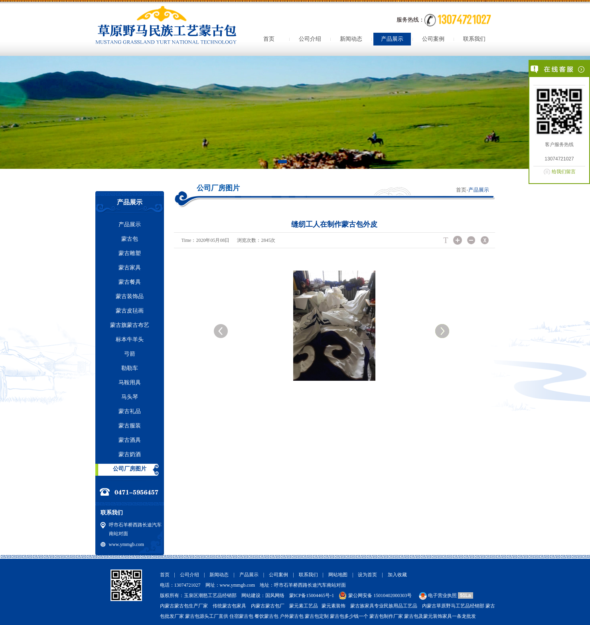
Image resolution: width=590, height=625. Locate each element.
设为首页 (367, 575)
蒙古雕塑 (129, 253)
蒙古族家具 (362, 606)
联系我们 (474, 39)
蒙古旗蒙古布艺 (129, 325)
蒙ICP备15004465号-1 (311, 595)
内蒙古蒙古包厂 (267, 606)
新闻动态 (351, 39)
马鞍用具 (129, 383)
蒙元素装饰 (333, 606)
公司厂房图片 (129, 469)
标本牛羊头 (130, 339)
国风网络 (274, 595)
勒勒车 (129, 368)
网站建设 (250, 595)
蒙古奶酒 (129, 454)
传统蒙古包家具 (229, 606)
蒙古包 (129, 239)
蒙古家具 (129, 268)
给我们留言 (564, 171)
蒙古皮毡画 (130, 311)
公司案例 (433, 39)
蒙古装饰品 (130, 296)
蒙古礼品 (129, 411)
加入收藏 (397, 575)
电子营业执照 (437, 595)
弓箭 (129, 354)
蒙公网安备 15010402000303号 (380, 595)
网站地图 (337, 575)
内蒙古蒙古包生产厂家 (184, 606)
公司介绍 (310, 39)
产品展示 (392, 39)
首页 (268, 39)
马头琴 (129, 397)
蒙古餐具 (129, 282)
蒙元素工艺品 (303, 606)
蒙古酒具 (129, 440)
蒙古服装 (129, 426)
